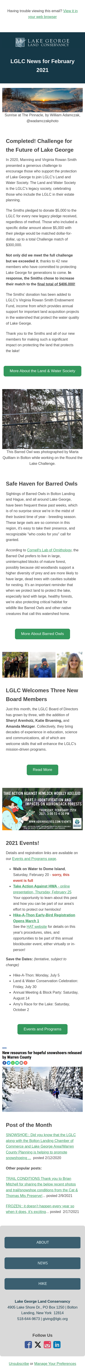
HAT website (37, 927)
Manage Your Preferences (55, 1364)
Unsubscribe (19, 1364)
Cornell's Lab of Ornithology (49, 550)
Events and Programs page (34, 859)
